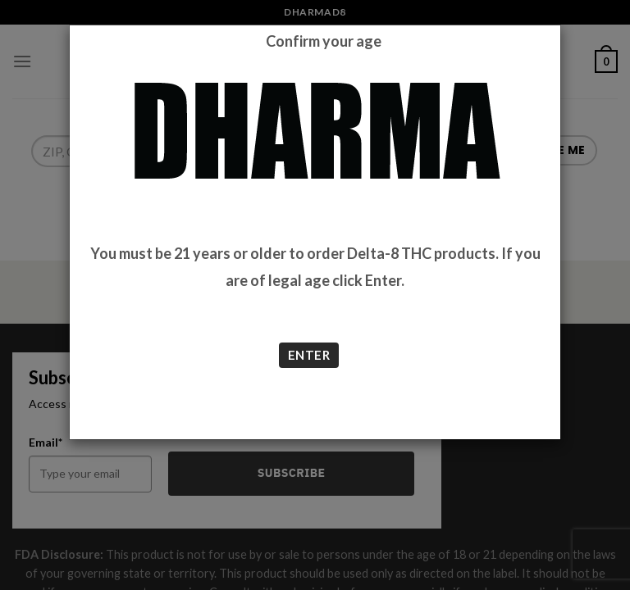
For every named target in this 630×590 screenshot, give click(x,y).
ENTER (309, 354)
